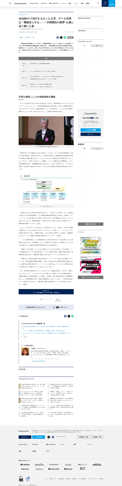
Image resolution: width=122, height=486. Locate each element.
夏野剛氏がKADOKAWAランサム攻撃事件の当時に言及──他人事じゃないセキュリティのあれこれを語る (62, 430)
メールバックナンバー (91, 125)
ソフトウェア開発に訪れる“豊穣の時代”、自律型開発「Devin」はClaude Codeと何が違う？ (61, 437)
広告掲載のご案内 (97, 467)
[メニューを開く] (10, 3)
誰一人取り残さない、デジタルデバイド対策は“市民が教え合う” (47, 76)
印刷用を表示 (23, 346)
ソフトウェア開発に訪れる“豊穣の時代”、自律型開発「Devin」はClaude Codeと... (44, 361)
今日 (84, 45)
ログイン (90, 134)
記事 (70, 3)
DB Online (44, 3)
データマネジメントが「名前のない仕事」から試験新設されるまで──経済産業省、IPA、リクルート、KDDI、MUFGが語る (32, 423)
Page (24, 71)
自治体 (21, 37)
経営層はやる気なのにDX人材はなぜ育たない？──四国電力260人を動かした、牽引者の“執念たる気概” (61, 416)
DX (33, 37)
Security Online (34, 3)
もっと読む (24, 367)
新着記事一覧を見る (90, 224)
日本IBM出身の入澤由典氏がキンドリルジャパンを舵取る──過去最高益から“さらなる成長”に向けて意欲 (33, 437)
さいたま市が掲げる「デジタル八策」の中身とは (43, 71)
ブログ (48, 481)
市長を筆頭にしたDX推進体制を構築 (40, 63)
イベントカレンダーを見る (90, 277)
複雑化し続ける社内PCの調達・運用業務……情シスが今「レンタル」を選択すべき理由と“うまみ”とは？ (32, 430)
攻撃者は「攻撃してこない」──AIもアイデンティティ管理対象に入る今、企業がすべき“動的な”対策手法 (61, 423)
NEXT (58, 299)
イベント (76, 3)
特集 (82, 3)
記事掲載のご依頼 (83, 467)
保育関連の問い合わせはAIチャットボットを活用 (43, 79)
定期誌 (87, 3)
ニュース (63, 3)
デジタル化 (27, 37)
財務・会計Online (54, 3)
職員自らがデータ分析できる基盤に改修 (41, 84)
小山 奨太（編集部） (30, 32)
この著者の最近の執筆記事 (38, 391)
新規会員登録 (90, 130)
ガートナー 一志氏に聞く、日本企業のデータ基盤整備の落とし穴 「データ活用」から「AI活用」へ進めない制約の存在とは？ (90, 211)
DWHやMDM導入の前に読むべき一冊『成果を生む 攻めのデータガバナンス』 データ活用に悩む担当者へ (33, 416)
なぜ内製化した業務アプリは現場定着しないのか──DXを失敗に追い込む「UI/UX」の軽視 (61, 444)
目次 (58, 58)
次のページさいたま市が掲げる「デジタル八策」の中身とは (46, 291)
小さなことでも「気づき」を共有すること (41, 86)
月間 (97, 45)
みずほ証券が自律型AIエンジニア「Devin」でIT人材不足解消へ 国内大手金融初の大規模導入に (32, 444)
